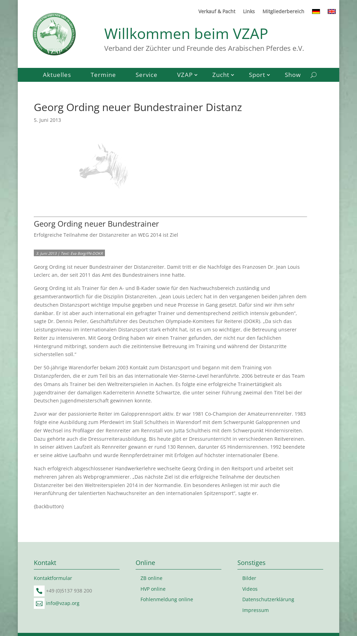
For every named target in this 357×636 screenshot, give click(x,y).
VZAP (185, 75)
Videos (250, 589)
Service (147, 75)
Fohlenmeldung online (166, 599)
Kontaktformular (53, 578)
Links (249, 12)
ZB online (151, 578)
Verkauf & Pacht (216, 12)
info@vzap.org (62, 603)
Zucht (220, 75)
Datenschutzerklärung (268, 599)
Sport (257, 75)
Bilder (249, 578)
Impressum (255, 610)
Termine (103, 75)
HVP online (153, 589)
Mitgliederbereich (283, 12)
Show (293, 75)
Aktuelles (57, 75)
